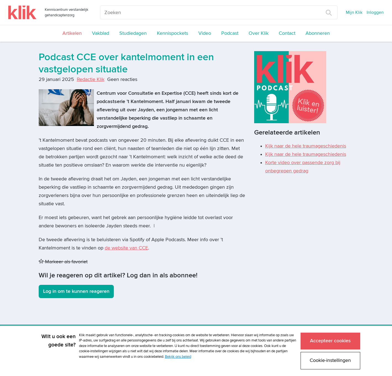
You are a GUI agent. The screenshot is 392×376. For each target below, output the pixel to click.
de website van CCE (126, 248)
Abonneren (318, 33)
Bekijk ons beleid (178, 356)
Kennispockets (172, 33)
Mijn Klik (354, 12)
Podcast (229, 33)
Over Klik (259, 33)
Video (204, 33)
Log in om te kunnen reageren (76, 291)
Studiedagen (133, 33)
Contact (287, 33)
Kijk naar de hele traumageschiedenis (305, 146)
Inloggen (375, 12)
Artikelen (72, 33)
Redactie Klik (90, 79)
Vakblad (100, 33)
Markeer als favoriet (63, 262)
